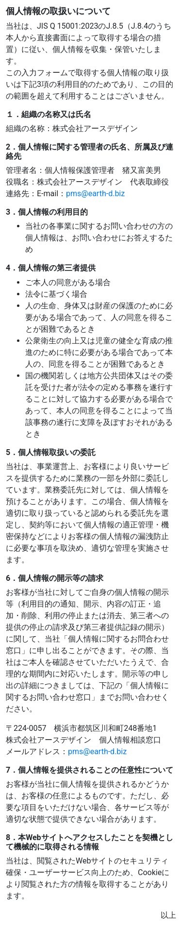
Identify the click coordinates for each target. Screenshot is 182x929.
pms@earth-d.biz (95, 193)
